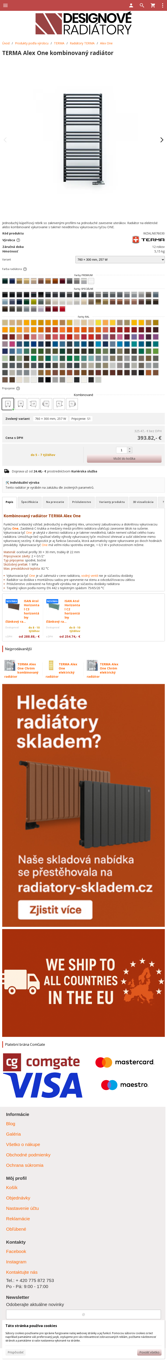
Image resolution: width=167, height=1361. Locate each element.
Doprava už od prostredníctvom (54, 471)
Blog (10, 1123)
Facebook (16, 1251)
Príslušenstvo (81, 502)
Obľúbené (16, 1229)
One (15, 528)
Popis (9, 502)
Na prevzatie (55, 502)
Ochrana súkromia (24, 1165)
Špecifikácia (29, 502)
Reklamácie (18, 1218)
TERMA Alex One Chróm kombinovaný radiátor (21, 670)
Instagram (16, 1261)
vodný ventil (89, 576)
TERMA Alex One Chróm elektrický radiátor (102, 670)
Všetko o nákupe (23, 1144)
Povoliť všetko (149, 1352)
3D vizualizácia (143, 502)
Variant (6, 259)
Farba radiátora (14, 269)
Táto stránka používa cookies (31, 1325)
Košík (12, 1187)
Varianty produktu (112, 502)
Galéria (13, 1133)
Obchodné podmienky (28, 1154)
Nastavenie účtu (22, 1208)
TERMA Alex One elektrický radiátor (61, 670)
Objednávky (18, 1197)
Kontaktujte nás (22, 1272)
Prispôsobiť (15, 1352)
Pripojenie (11, 388)
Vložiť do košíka (124, 458)
